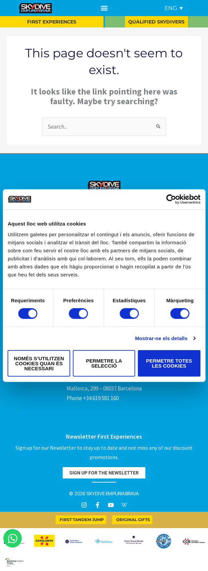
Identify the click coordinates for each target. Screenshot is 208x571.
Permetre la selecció (104, 363)
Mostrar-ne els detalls (161, 338)
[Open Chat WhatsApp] (12, 538)
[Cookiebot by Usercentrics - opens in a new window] (171, 199)
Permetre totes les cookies (169, 363)
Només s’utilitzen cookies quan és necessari (39, 363)
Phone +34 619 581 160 (93, 398)
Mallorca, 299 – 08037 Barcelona (104, 388)
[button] (104, 8)
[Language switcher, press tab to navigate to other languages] (174, 8)
